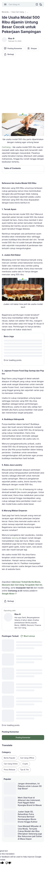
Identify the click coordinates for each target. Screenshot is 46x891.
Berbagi (9, 54)
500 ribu (18, 489)
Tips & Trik (24, 770)
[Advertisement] (23, 83)
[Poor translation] (8, 863)
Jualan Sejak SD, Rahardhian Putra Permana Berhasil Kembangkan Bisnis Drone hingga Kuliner (27, 816)
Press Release (9, 770)
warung (15, 538)
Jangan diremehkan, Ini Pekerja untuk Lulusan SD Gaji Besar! (30, 786)
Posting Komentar (13, 48)
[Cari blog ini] (21, 4)
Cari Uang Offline (27, 758)
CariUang (6, 147)
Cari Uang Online (11, 764)
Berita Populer (9, 758)
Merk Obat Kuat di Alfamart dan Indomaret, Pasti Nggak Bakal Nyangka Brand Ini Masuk (30, 801)
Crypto (25, 764)
